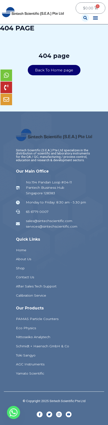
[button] (85, 18)
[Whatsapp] (13, 412)
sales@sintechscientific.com (49, 221)
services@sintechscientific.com (51, 226)
